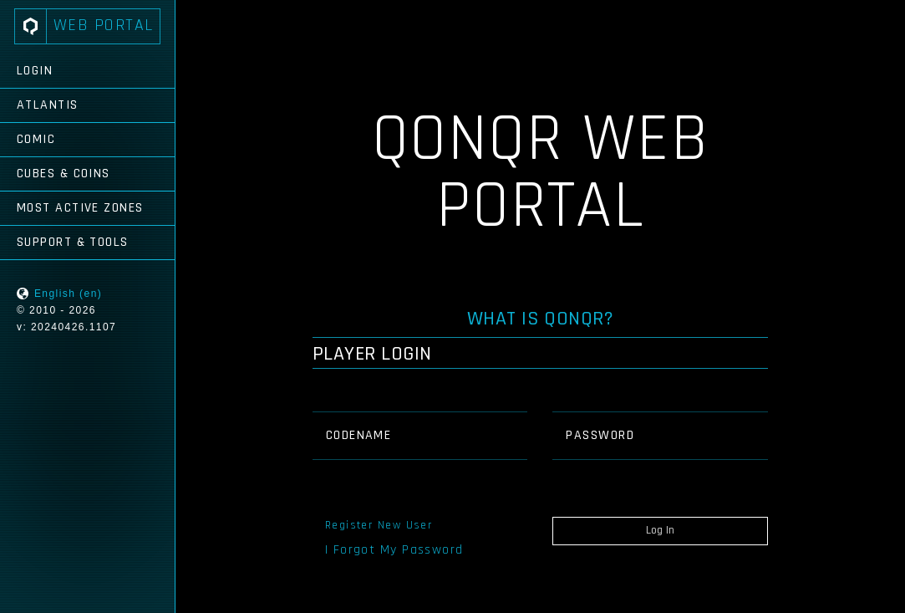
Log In (660, 530)
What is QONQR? (540, 318)
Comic (36, 139)
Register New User (378, 525)
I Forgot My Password (394, 550)
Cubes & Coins (63, 173)
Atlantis (48, 105)
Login (35, 70)
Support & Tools (73, 242)
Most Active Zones (80, 208)
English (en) (68, 293)
